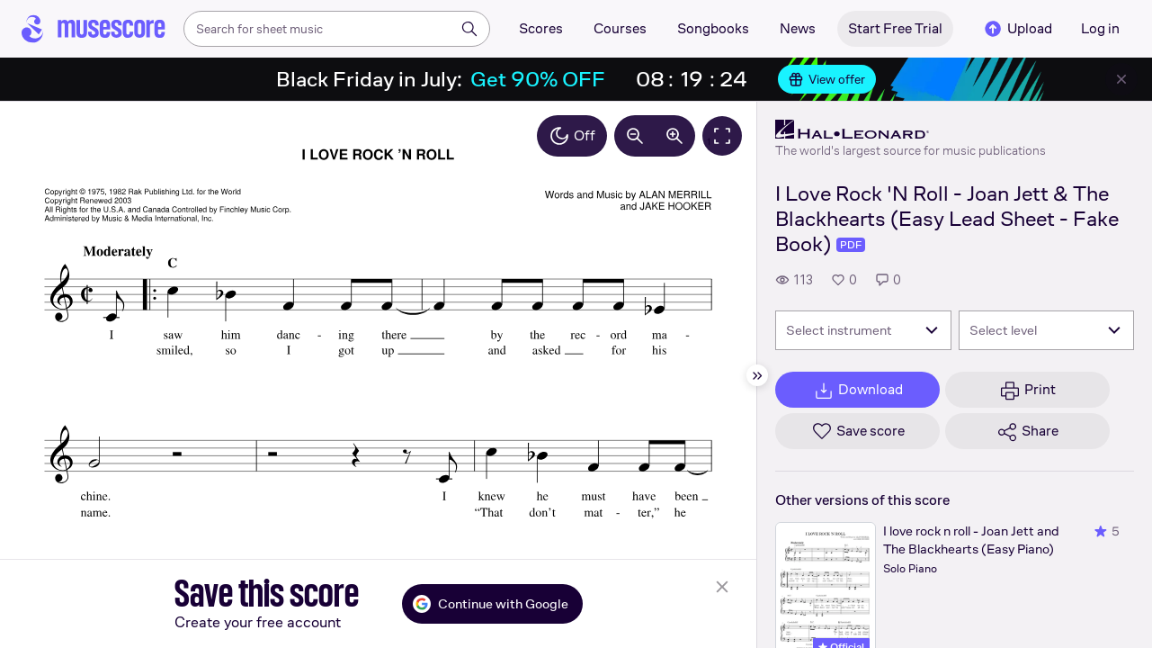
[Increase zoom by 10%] (674, 136)
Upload (1017, 29)
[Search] (469, 29)
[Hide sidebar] (757, 375)
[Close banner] (1121, 79)
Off (572, 136)
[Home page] (93, 28)
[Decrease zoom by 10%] (635, 136)
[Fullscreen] (722, 136)
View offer (827, 79)
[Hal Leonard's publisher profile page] (910, 130)
